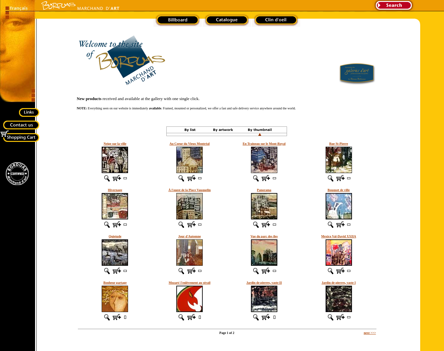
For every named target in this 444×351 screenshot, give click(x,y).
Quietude (115, 236)
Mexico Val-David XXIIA (338, 236)
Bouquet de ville (339, 190)
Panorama (264, 190)
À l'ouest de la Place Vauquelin (189, 190)
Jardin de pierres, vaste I (338, 282)
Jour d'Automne (189, 236)
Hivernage (115, 190)
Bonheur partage (114, 282)
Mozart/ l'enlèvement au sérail (189, 282)
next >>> (370, 333)
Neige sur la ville (115, 143)
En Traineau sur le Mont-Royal (264, 143)
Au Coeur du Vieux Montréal (190, 143)
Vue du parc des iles (264, 236)
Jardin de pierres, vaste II (264, 282)
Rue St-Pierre (338, 143)
